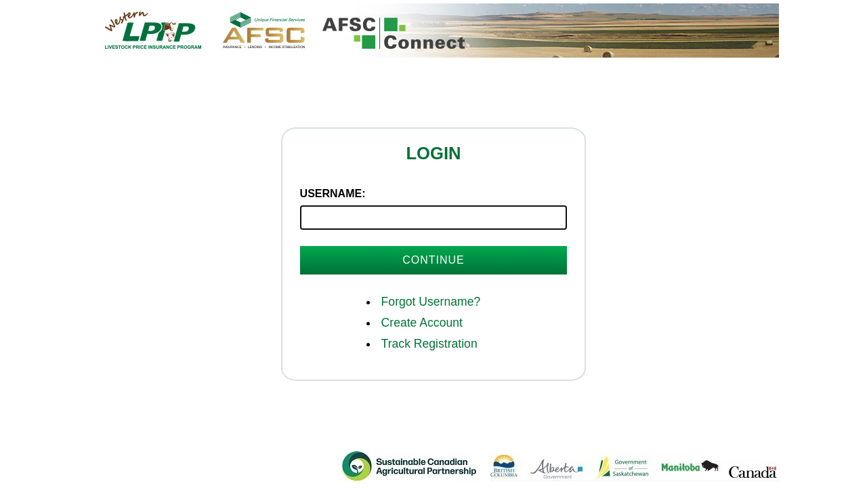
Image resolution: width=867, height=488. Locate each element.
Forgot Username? (431, 301)
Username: (333, 193)
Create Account (422, 322)
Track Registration (429, 343)
